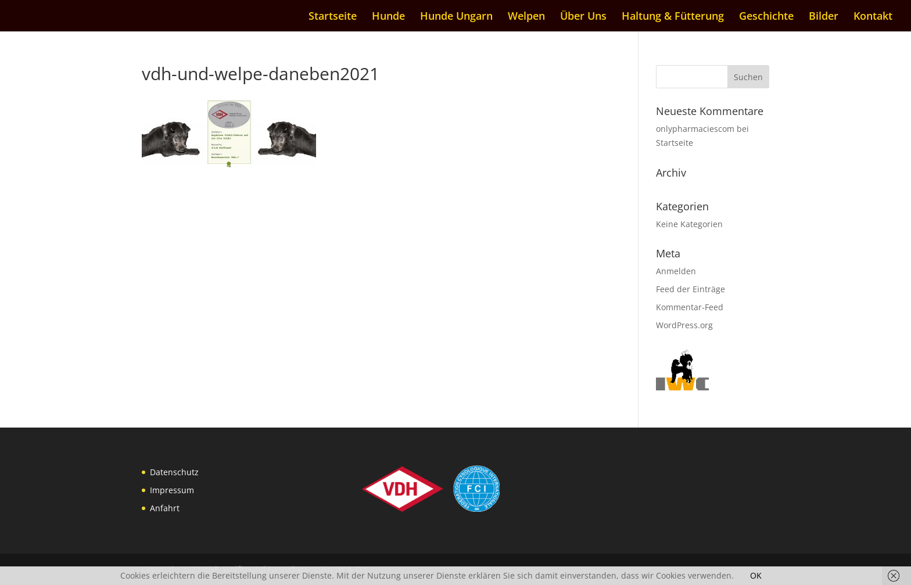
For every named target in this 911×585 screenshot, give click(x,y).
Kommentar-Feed (689, 307)
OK (756, 575)
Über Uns (583, 17)
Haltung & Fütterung (673, 17)
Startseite (333, 17)
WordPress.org (684, 325)
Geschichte (766, 17)
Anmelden (676, 271)
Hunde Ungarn (456, 17)
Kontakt (872, 17)
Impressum (172, 490)
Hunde (388, 17)
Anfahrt (165, 508)
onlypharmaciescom (695, 128)
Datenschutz (174, 472)
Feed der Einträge (690, 289)
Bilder (823, 17)
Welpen (526, 17)
